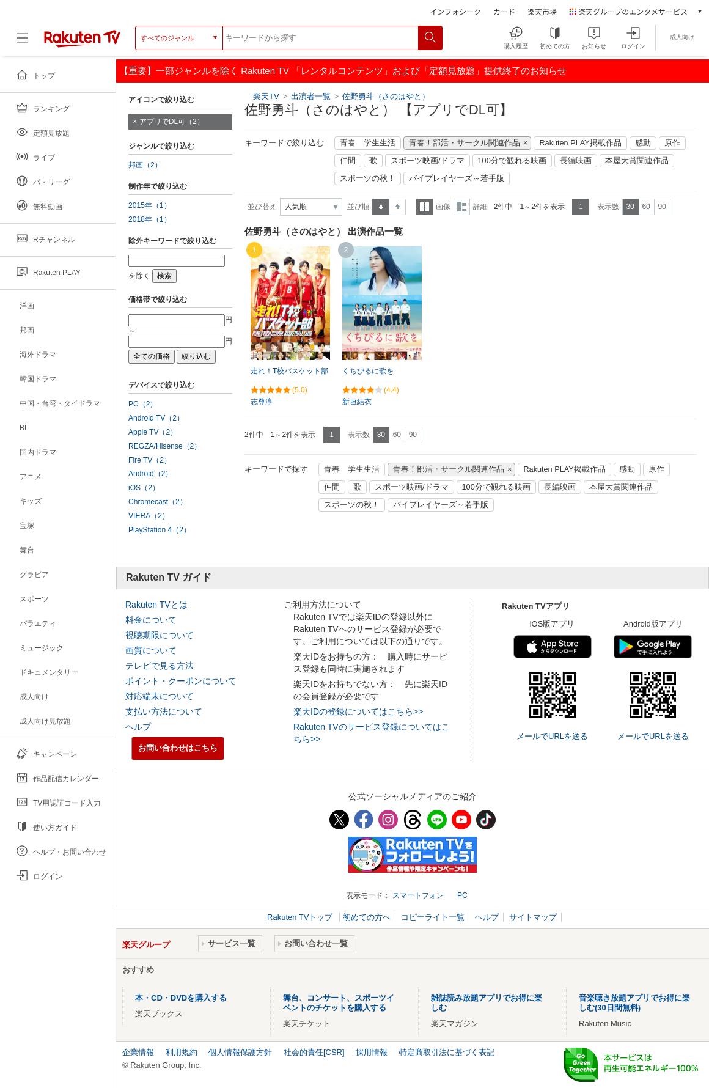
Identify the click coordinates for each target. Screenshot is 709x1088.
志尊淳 (262, 401)
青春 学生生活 (367, 143)
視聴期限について (159, 635)
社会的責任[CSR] (314, 1052)
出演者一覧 (311, 96)
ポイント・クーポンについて (181, 681)
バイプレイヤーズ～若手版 (456, 178)
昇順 (380, 207)
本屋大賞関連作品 (637, 160)
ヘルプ (138, 727)
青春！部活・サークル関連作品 (464, 143)
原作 (672, 143)
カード (504, 11)
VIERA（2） (148, 516)
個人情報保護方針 (240, 1052)
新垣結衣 (357, 401)
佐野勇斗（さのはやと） (386, 96)
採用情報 (372, 1052)
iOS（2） (144, 487)
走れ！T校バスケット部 (289, 371)
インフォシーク (455, 11)
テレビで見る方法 (159, 666)
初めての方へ (367, 917)
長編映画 (576, 160)
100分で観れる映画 (512, 160)
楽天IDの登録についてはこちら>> (358, 711)
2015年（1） (149, 205)
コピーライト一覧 (433, 917)
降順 (397, 207)
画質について (151, 650)
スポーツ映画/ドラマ (428, 160)
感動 (643, 143)
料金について (151, 620)
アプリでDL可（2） (171, 121)
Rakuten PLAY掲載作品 (580, 143)
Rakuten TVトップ (301, 917)
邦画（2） (145, 165)
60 (646, 206)
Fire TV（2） (149, 460)
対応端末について (159, 696)
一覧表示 (424, 207)
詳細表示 (462, 207)
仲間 (348, 160)
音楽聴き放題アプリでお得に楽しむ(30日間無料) (634, 1002)
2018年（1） (149, 219)
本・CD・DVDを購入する (181, 997)
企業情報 (138, 1052)
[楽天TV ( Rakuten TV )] (82, 42)
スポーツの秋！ (367, 178)
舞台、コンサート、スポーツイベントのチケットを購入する (338, 1002)
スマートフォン (418, 895)
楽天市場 (542, 11)
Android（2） (150, 473)
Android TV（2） (156, 418)
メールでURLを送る (552, 736)
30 (630, 206)
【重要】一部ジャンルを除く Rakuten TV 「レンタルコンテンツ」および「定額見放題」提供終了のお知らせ (343, 70)
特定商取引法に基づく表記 (446, 1052)
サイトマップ (533, 917)
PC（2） (143, 404)
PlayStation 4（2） (159, 530)
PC (462, 895)
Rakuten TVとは (156, 604)
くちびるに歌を (368, 371)
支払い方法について (163, 711)
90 (662, 206)
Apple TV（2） (152, 432)
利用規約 (181, 1052)
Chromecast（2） (157, 502)
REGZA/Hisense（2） (164, 446)
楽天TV (266, 96)
